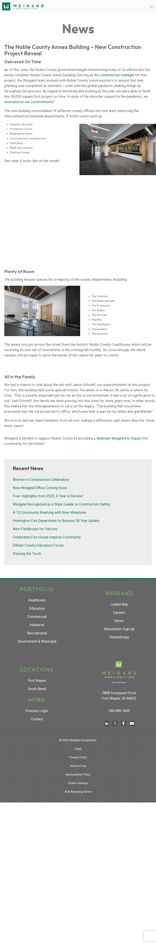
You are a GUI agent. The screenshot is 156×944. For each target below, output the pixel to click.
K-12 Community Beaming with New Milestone (49, 512)
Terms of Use (78, 766)
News (119, 621)
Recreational (37, 633)
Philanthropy (119, 637)
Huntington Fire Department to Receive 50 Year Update (56, 521)
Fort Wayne (37, 680)
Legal (78, 748)
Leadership (119, 604)
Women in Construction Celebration (41, 479)
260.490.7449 (119, 711)
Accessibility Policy (78, 774)
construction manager (117, 75)
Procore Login (37, 711)
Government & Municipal (37, 641)
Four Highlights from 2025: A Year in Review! (48, 496)
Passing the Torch (27, 553)
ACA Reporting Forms (78, 791)
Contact (37, 719)
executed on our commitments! (29, 102)
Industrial (37, 625)
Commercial (37, 617)
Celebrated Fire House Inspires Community (47, 537)
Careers (119, 612)
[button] (151, 6)
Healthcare (37, 600)
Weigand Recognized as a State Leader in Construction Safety (61, 504)
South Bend (37, 689)
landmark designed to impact (119, 438)
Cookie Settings (78, 783)
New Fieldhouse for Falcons (35, 529)
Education (37, 608)
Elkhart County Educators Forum (38, 545)
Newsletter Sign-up (119, 629)
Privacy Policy (78, 757)
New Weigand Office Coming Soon (40, 488)
